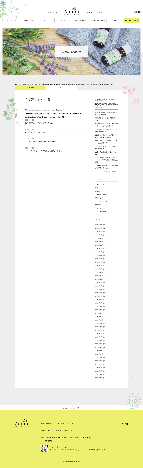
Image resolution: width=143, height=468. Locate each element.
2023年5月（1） (101, 338)
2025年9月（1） (101, 253)
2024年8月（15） (101, 291)
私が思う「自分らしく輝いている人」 (41, 132)
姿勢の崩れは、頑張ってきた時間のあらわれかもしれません (106, 126)
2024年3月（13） (101, 308)
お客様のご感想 (101, 199)
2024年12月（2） (101, 277)
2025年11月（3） (101, 246)
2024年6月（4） (101, 297)
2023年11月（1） (101, 321)
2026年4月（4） (101, 229)
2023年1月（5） (101, 352)
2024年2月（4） (101, 311)
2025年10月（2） (101, 250)
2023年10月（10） (102, 325)
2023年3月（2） (101, 345)
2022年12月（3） (101, 355)
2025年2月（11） (101, 270)
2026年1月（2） (101, 239)
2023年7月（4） (101, 331)
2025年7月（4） (101, 260)
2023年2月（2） (101, 348)
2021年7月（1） (101, 382)
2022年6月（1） (101, 369)
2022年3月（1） (101, 376)
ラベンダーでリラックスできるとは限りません (45, 151)
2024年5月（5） (101, 301)
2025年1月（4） (101, 274)
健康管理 (98, 209)
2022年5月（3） (101, 372)
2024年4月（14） (101, 304)
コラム (43, 87)
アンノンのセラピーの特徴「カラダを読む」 (44, 141)
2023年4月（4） (101, 342)
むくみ (97, 196)
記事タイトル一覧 (109, 176)
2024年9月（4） (101, 287)
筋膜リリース (100, 192)
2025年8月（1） (101, 256)
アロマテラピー (101, 216)
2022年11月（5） (101, 359)
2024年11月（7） (101, 280)
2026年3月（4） (101, 233)
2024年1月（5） (101, 314)
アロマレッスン (101, 213)
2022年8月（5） (101, 365)
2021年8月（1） (101, 379)
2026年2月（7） (101, 236)
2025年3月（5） (101, 267)
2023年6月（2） (101, 335)
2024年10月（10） (102, 284)
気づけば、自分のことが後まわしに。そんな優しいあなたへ (106, 139)
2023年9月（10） (101, 328)
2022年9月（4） (101, 362)
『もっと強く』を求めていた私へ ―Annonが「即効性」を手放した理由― (106, 164)
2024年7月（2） (101, 294)
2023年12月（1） (101, 318)
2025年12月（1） (101, 243)
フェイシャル (100, 189)
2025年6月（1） (101, 263)
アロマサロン (100, 202)
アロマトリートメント (103, 206)
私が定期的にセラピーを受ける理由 (40, 123)
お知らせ (24, 87)
